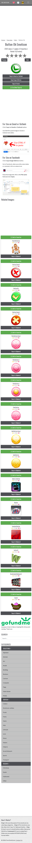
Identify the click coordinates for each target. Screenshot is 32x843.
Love (4, 734)
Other (4, 781)
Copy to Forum (16, 84)
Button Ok (22, 40)
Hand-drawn (6, 691)
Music (5, 738)
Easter (5, 772)
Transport (6, 760)
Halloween (6, 776)
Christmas (6, 768)
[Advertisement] (16, 22)
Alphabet (5, 652)
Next (27, 60)
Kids (15, 40)
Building (5, 670)
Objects (5, 747)
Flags (4, 687)
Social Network (7, 751)
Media (5, 695)
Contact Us (19, 840)
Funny (4, 716)
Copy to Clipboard (16, 256)
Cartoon (5, 678)
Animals (5, 657)
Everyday (9, 40)
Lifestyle (5, 729)
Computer (6, 683)
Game (4, 721)
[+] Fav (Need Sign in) (16, 87)
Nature (5, 742)
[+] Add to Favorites (16, 237)
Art (4, 661)
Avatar (5, 665)
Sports (5, 755)
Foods (5, 712)
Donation (4, 627)
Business (5, 674)
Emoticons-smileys (8, 708)
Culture (5, 704)
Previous (4, 60)
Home (3, 40)
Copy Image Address (16, 80)
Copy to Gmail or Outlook (16, 76)
